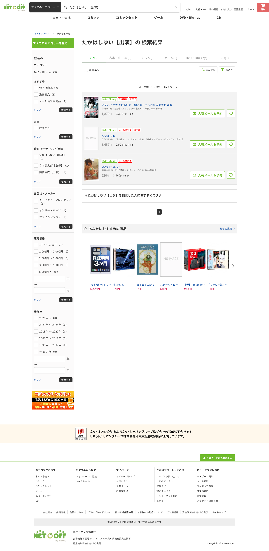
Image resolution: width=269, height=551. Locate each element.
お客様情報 (122, 490)
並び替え (210, 69)
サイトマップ (219, 512)
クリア (37, 109)
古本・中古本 (61, 17)
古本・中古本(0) (120, 58)
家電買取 (201, 495)
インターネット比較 (167, 495)
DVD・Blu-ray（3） (46, 72)
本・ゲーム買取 (205, 476)
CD (219, 17)
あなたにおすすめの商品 (162, 228)
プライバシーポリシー (99, 512)
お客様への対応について (150, 512)
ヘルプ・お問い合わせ (168, 476)
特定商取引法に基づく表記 (87, 543)
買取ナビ (161, 486)
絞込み (229, 69)
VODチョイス (164, 490)
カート (250, 9)
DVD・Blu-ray (190, 17)
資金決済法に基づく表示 (195, 512)
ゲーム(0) (170, 58)
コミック (93, 17)
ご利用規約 (172, 512)
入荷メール (201, 9)
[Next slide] (233, 266)
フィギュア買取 (205, 486)
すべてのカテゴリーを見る (50, 43)
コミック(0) (146, 58)
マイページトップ (125, 476)
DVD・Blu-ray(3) (198, 58)
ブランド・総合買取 (207, 500)
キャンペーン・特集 (86, 476)
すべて (93, 58)
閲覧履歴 (238, 9)
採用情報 (61, 512)
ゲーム (158, 17)
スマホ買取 (202, 490)
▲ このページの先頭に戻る (217, 457)
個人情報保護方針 (124, 512)
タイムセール (83, 481)
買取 (263, 9)
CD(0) (225, 58)
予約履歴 (214, 9)
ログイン (189, 9)
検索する (66, 109)
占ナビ (160, 500)
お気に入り (226, 9)
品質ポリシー (76, 512)
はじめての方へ (165, 481)
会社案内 (47, 512)
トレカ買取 (202, 481)
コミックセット (126, 17)
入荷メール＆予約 (210, 113)
